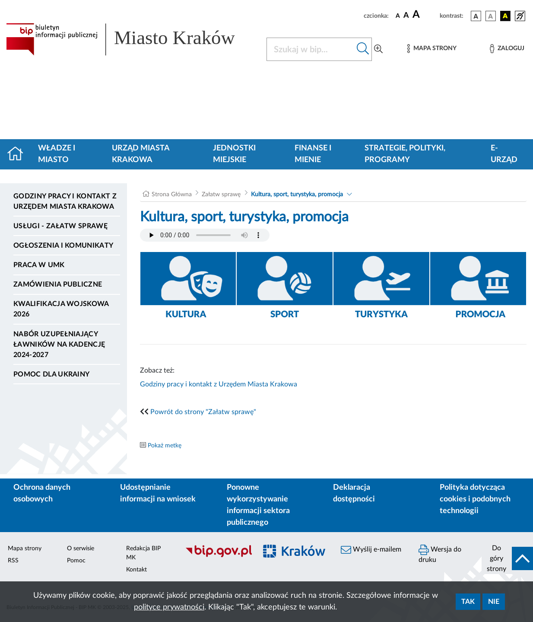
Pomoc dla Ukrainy (51, 374)
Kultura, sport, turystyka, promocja (297, 194)
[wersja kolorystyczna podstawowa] (476, 16)
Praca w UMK (39, 265)
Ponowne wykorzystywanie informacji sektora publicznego (258, 505)
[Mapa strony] (432, 48)
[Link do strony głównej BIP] (131, 39)
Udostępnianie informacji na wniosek (158, 493)
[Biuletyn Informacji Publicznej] (216, 556)
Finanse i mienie (313, 154)
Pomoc (76, 561)
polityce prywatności (169, 607)
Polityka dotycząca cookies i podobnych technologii (475, 499)
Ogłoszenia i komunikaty (63, 245)
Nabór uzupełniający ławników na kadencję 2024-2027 (59, 344)
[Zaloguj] (507, 48)
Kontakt (136, 570)
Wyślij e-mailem (371, 550)
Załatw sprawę (221, 194)
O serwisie (80, 548)
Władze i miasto (56, 154)
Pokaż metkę (164, 446)
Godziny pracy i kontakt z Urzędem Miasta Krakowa (65, 201)
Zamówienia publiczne (57, 284)
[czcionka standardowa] (398, 15)
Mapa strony (24, 548)
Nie (493, 601)
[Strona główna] (18, 154)
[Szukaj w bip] (363, 49)
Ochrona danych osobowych (41, 493)
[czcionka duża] (425, 14)
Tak (468, 601)
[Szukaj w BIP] (310, 49)
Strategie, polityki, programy (405, 154)
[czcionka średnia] (406, 16)
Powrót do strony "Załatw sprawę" (203, 411)
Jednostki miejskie (234, 154)
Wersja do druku (440, 554)
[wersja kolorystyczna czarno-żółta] (505, 16)
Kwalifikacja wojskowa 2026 (61, 309)
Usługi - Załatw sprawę (60, 226)
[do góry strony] (507, 558)
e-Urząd (504, 154)
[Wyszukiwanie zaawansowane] (378, 49)
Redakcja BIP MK (143, 553)
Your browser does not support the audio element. (205, 235)
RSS (13, 561)
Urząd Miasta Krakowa (140, 154)
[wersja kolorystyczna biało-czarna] (490, 16)
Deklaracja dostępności (354, 493)
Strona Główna (172, 194)
